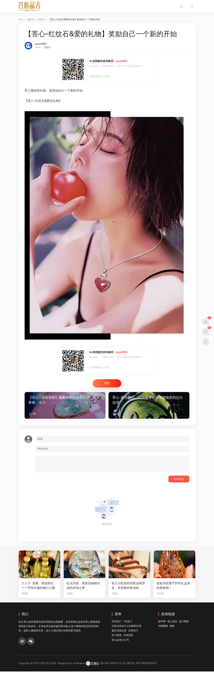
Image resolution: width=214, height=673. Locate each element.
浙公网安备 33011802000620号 (139, 664)
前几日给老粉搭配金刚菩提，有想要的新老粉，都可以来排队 (129, 587)
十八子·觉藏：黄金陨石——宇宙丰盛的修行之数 (39, 587)
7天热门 (127, 622)
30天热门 (117, 622)
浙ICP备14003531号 (111, 664)
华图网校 (163, 627)
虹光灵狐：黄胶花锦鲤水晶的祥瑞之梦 (84, 587)
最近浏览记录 (119, 632)
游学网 (162, 622)
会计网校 (184, 622)
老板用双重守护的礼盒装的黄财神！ (174, 587)
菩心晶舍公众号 (120, 641)
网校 (172, 627)
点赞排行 (133, 632)
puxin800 (41, 43)
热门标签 (116, 636)
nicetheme (78, 664)
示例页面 (128, 636)
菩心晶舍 (172, 622)
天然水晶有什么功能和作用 (126, 627)
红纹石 (47, 47)
